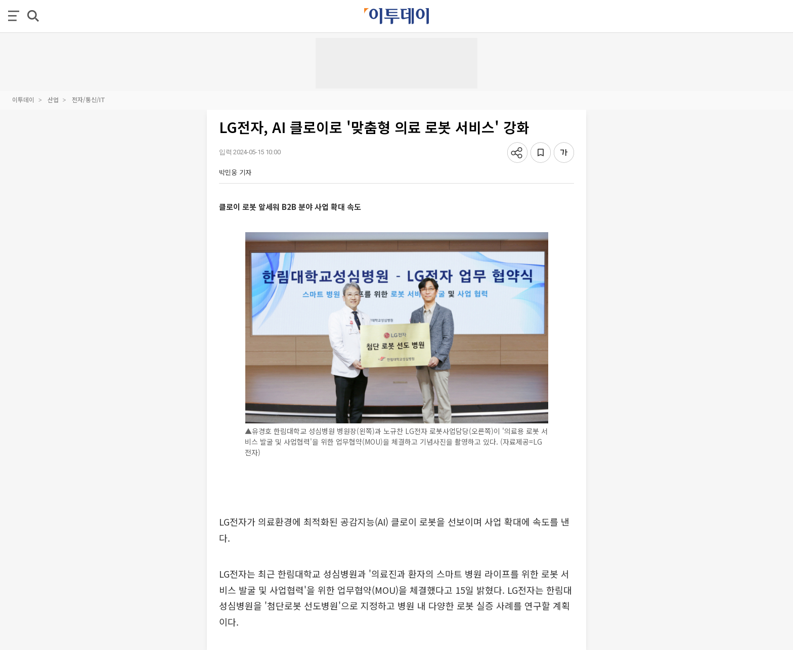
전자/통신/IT (88, 99)
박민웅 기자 (235, 172)
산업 (53, 99)
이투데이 (23, 99)
